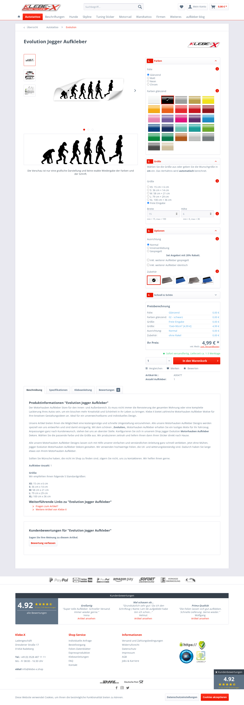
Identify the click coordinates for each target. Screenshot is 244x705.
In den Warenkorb (200, 360)
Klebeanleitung (83, 389)
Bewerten (191, 368)
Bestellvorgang (77, 644)
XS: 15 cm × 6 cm (159, 187)
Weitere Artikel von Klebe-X (50, 509)
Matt (152, 78)
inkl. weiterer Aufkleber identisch (169, 265)
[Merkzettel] (181, 6)
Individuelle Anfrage (80, 640)
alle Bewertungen (37, 612)
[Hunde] (73, 17)
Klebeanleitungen (79, 656)
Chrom (154, 84)
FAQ (71, 660)
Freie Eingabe (157, 203)
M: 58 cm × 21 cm (160, 193)
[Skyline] (87, 17)
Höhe (197, 212)
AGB (124, 656)
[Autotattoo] (33, 17)
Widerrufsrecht (130, 644)
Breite (163, 212)
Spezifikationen (58, 389)
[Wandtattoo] (144, 17)
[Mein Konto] (197, 6)
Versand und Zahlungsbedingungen (142, 640)
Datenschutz (129, 648)
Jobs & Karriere (130, 660)
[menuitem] (114, 6)
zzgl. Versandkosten (209, 346)
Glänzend (155, 74)
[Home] (19, 17)
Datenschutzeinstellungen (182, 697)
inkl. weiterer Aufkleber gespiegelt (169, 260)
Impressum (128, 652)
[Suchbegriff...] (114, 6)
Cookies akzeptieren (215, 697)
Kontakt (73, 665)
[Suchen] (140, 6)
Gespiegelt (156, 251)
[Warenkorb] (219, 6)
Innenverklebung (159, 248)
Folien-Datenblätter (80, 648)
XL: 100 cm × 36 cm (160, 199)
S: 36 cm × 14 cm (159, 190)
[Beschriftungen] (55, 17)
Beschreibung (34, 389)
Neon (153, 81)
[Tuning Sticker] (105, 17)
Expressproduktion (79, 652)
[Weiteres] (176, 17)
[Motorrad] (125, 17)
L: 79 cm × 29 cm (159, 196)
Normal (154, 244)
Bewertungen (109, 390)
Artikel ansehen (86, 618)
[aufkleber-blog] (195, 17)
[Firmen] (161, 17)
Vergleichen (154, 368)
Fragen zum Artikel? (45, 506)
